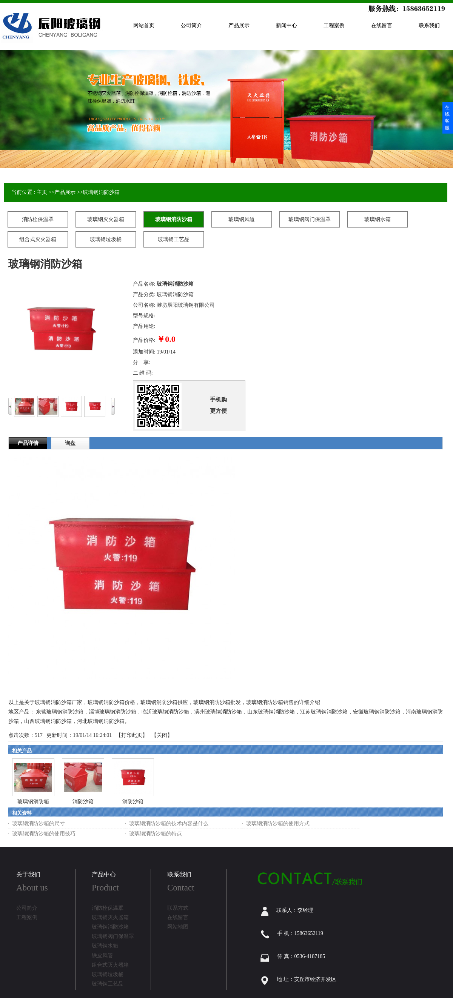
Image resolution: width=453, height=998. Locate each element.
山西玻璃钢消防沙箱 (48, 721)
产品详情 (28, 443)
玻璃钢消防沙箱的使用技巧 (44, 834)
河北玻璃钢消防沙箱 (101, 721)
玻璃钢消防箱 (33, 801)
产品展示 (65, 192)
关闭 (162, 735)
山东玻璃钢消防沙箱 (271, 712)
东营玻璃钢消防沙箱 (59, 712)
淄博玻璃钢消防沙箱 (112, 712)
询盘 (70, 443)
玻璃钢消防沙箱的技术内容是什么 (168, 823)
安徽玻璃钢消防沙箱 (377, 712)
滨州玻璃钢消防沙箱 (218, 712)
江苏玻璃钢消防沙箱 (324, 712)
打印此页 (131, 735)
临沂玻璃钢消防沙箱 (165, 712)
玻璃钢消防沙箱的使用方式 (278, 823)
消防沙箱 (83, 801)
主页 (42, 192)
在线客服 (447, 118)
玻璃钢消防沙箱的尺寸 (38, 823)
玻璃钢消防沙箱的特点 (155, 834)
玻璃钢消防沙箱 (101, 192)
